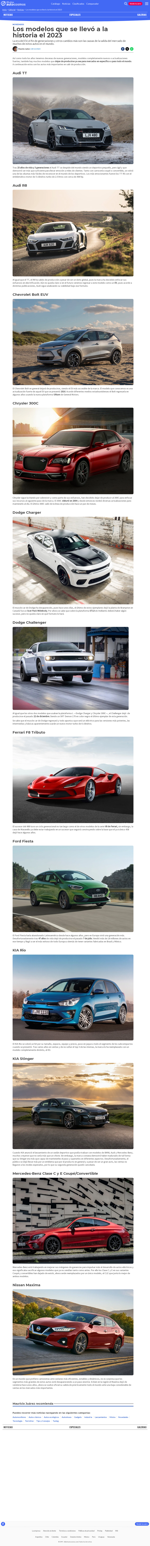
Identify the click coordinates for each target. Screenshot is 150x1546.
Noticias (66, 3)
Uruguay (101, 1537)
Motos (113, 1505)
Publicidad (109, 1531)
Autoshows (67, 1505)
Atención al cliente (49, 1531)
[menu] (146, 4)
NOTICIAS (8, 14)
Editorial (12, 10)
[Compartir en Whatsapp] (131, 49)
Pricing (99, 1531)
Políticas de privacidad (86, 1531)
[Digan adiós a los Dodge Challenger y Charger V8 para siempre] (73, 1484)
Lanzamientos (101, 1505)
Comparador (92, 3)
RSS (116, 1531)
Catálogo (55, 3)
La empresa (36, 1531)
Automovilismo (19, 1505)
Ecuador (64, 1537)
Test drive (29, 1509)
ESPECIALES (74, 14)
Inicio (4, 10)
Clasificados (78, 3)
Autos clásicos (35, 1505)
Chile (47, 1537)
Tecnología (17, 1509)
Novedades (18, 24)
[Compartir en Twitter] (127, 49)
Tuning (56, 1509)
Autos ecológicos (51, 1505)
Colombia (55, 1537)
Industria (88, 1505)
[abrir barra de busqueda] (125, 3)
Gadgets (78, 1505)
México (86, 1537)
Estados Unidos (75, 1537)
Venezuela (111, 1537)
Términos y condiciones (67, 1531)
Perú (93, 1537)
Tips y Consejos (43, 1509)
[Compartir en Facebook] (123, 49)
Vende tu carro (135, 4)
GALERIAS (141, 14)
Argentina (38, 1537)
